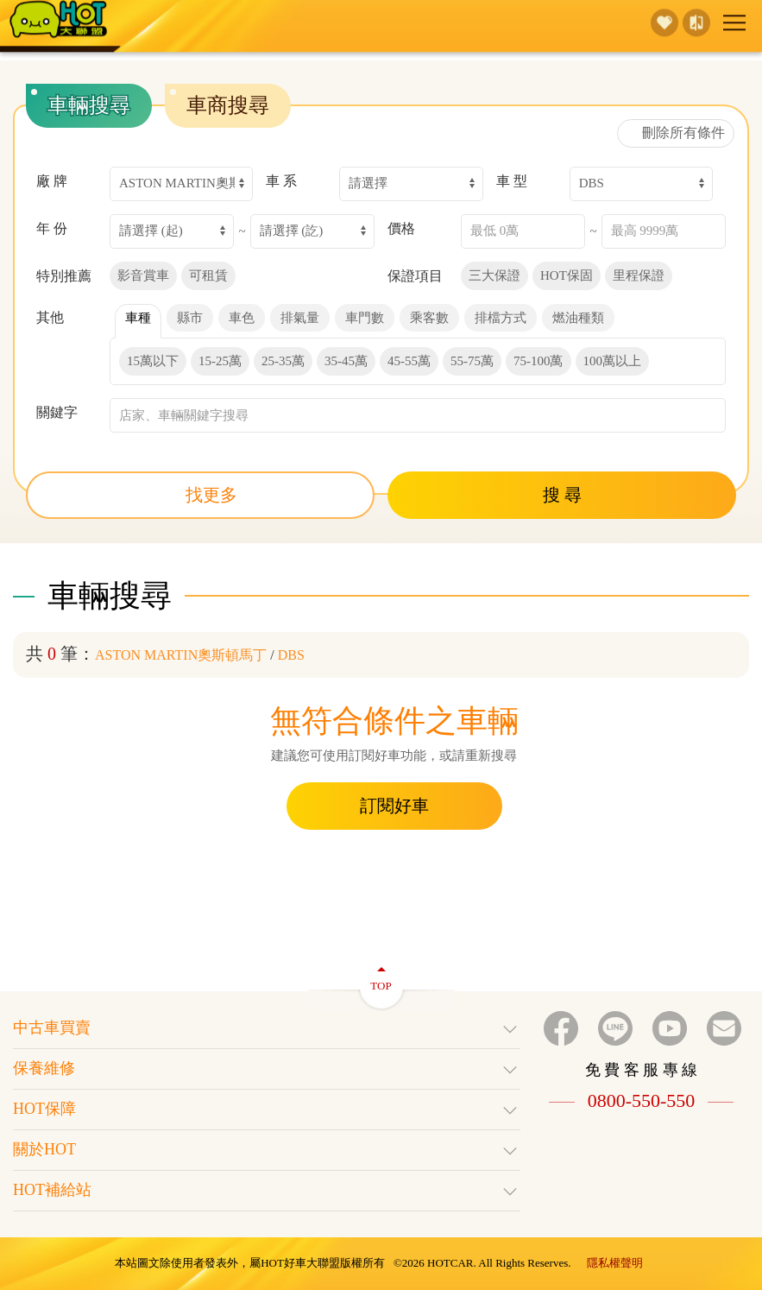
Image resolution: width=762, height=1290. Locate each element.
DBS (291, 655)
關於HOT (266, 1151)
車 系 (281, 181)
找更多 (200, 494)
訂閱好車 (394, 805)
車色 (242, 318)
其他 (50, 317)
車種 (138, 318)
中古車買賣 (266, 1029)
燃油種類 (578, 318)
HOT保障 (266, 1110)
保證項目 (415, 276)
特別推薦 (63, 276)
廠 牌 (51, 181)
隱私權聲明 (615, 1262)
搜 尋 (562, 494)
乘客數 (429, 318)
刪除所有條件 (676, 132)
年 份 (51, 228)
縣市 (190, 318)
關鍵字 (57, 412)
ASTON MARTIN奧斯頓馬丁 (181, 655)
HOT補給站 (266, 1191)
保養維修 (266, 1069)
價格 (401, 228)
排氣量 (299, 318)
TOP (380, 976)
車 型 (511, 181)
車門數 (364, 318)
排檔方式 (500, 318)
